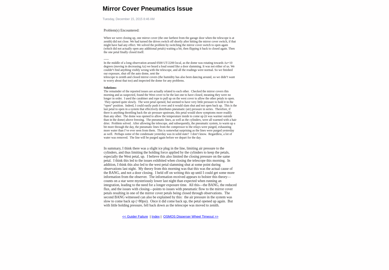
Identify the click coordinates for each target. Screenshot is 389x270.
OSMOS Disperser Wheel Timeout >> (191, 216)
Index (156, 216)
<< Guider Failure (135, 216)
